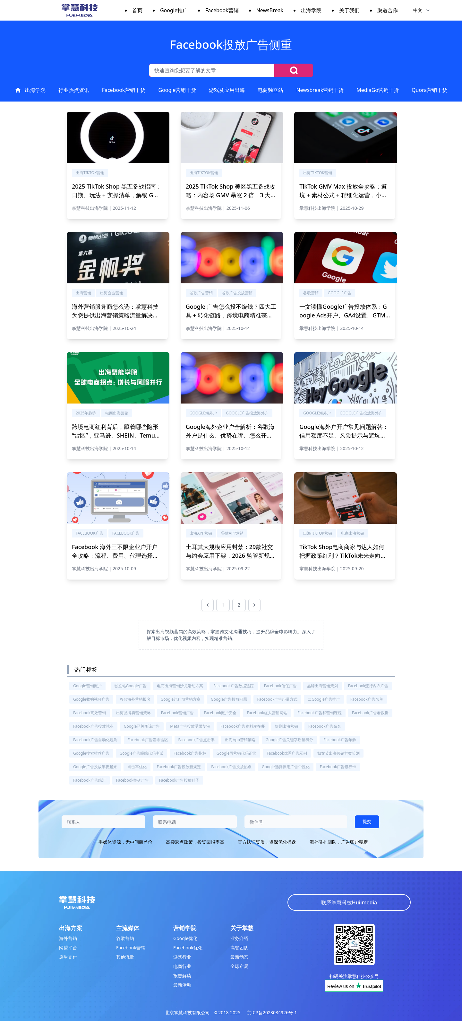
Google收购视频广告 (91, 699)
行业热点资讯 (73, 89)
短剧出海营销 (286, 726)
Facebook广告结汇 (89, 780)
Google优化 (185, 938)
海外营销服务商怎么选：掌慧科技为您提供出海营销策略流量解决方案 (115, 315)
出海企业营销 (111, 293)
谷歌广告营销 (201, 293)
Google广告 (339, 293)
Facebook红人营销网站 (267, 712)
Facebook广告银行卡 (338, 766)
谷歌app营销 (232, 533)
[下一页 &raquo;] (254, 605)
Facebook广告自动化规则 (95, 739)
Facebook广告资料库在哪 (242, 726)
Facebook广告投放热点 (231, 766)
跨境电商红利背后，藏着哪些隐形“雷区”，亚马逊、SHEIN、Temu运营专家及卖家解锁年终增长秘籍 (116, 435)
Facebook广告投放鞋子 (179, 780)
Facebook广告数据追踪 (233, 685)
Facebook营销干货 (124, 89)
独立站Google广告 (131, 685)
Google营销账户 (87, 685)
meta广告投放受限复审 (190, 726)
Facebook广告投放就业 (93, 726)
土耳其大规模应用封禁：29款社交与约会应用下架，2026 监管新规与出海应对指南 (231, 555)
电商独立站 (270, 89)
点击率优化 (137, 766)
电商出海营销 (116, 413)
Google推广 (174, 10)
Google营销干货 (177, 89)
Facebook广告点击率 (196, 739)
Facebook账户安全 (220, 712)
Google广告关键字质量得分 (289, 739)
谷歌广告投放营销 (237, 293)
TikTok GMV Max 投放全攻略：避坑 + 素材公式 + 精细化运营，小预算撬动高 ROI (343, 195)
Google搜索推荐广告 (91, 753)
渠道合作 (387, 10)
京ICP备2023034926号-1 (272, 1012)
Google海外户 (203, 413)
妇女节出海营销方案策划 (338, 753)
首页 (137, 10)
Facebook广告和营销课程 (319, 712)
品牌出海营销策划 (322, 685)
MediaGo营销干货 (377, 89)
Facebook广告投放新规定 (179, 766)
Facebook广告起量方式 (277, 699)
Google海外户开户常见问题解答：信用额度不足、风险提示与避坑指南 (343, 435)
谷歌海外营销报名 (135, 699)
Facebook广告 (89, 533)
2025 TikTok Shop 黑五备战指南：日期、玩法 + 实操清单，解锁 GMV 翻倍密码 (117, 195)
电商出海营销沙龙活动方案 (180, 685)
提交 (367, 821)
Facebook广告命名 (324, 726)
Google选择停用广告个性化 (286, 766)
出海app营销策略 (240, 739)
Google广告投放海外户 (247, 413)
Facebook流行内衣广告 (368, 685)
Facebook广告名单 (366, 699)
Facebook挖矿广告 (132, 780)
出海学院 (311, 10)
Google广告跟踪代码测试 (142, 753)
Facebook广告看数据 (370, 712)
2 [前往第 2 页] (239, 605)
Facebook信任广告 (280, 685)
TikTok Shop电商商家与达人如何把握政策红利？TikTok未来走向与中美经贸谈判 (342, 555)
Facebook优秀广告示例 (287, 753)
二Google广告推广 (324, 699)
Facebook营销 (222, 10)
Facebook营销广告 (177, 712)
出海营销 (83, 293)
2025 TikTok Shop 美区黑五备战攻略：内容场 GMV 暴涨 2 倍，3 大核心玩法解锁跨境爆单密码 (231, 195)
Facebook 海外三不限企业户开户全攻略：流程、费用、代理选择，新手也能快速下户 (115, 555)
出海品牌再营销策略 (133, 712)
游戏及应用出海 (227, 89)
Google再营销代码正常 (237, 753)
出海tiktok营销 (90, 172)
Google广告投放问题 (229, 699)
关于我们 (349, 10)
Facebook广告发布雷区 (148, 739)
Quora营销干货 (429, 89)
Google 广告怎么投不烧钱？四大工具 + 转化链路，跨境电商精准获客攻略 (231, 315)
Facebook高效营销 (89, 712)
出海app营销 (201, 533)
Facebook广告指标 (190, 753)
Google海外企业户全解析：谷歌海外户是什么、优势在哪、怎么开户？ (230, 435)
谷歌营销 (311, 293)
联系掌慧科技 (349, 902)
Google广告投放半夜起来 (95, 766)
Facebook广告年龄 (339, 739)
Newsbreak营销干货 (320, 89)
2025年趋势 (86, 413)
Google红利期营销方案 (181, 699)
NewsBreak (269, 10)
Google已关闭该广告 (142, 726)
